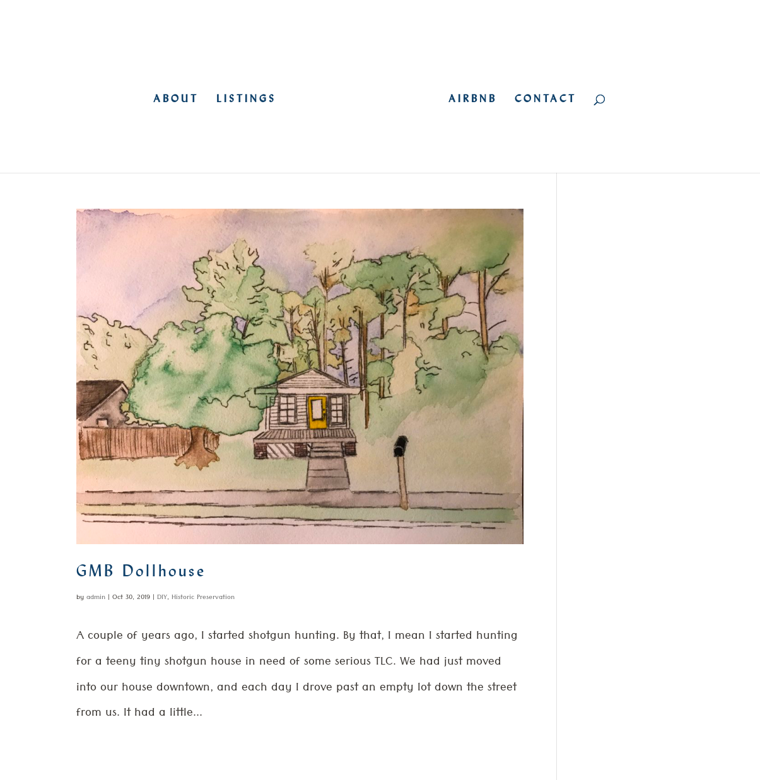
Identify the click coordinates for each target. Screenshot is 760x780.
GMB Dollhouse (141, 571)
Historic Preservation (203, 598)
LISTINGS (246, 99)
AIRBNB (472, 99)
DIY (162, 598)
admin (95, 598)
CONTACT (545, 99)
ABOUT (176, 99)
